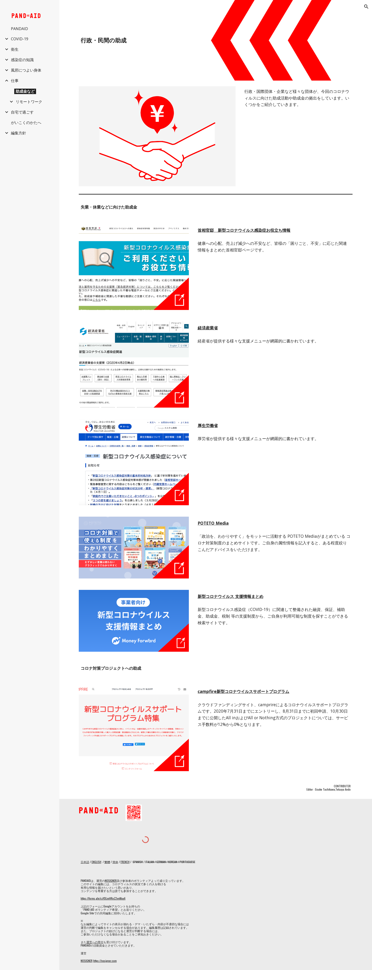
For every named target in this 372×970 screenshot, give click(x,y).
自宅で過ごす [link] (22, 112)
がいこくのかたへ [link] (26, 122)
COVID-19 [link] (19, 38)
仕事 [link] (15, 80)
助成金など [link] (25, 91)
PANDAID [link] (19, 28)
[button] (366, 6)
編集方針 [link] (18, 133)
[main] (169, 40)
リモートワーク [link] (29, 101)
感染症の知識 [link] (22, 59)
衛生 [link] (15, 49)
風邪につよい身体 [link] (26, 70)
